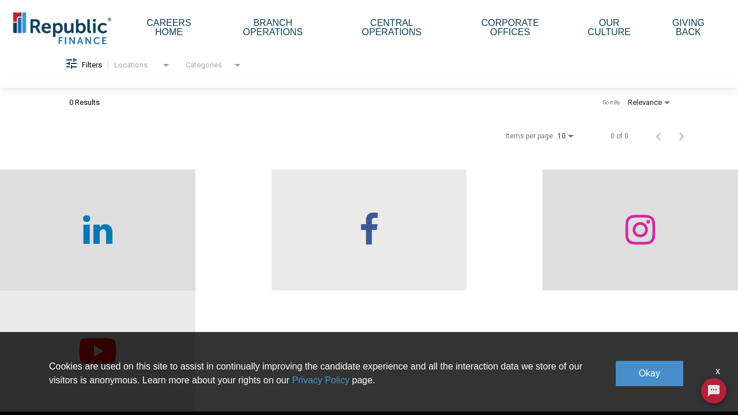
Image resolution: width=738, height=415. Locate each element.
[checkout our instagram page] (461, 236)
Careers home (197, 360)
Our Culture (609, 27)
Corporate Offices (510, 27)
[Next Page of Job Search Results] (681, 142)
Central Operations (392, 27)
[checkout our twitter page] (646, 236)
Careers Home (168, 27)
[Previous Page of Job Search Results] (658, 142)
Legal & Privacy (594, 360)
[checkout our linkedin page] (92, 236)
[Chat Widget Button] (713, 390)
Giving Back (688, 27)
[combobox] (142, 71)
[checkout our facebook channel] (276, 236)
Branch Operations (273, 27)
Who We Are (194, 334)
